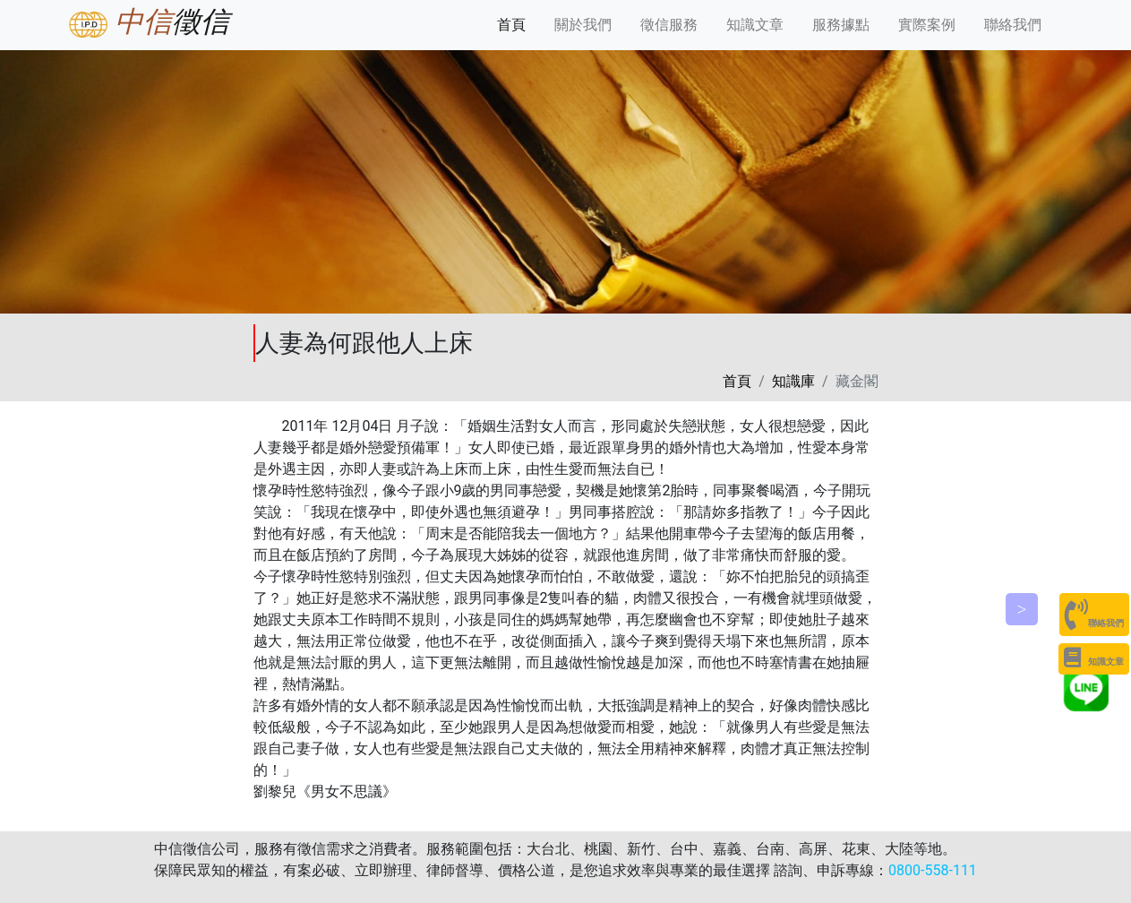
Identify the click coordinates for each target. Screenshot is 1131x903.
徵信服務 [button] (669, 24)
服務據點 (841, 24)
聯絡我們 (1012, 24)
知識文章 (755, 24)
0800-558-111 (932, 870)
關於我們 (586, 23)
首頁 (515, 23)
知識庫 (793, 381)
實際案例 (926, 24)
